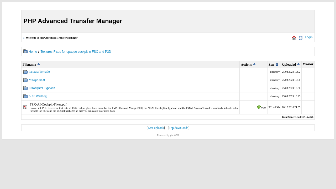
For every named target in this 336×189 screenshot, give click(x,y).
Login (309, 37)
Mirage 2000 (37, 80)
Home (33, 52)
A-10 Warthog (37, 96)
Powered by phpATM (168, 135)
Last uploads (156, 128)
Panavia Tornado (39, 72)
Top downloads (178, 128)
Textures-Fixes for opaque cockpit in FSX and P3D (75, 52)
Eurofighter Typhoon (42, 88)
